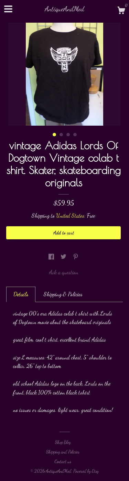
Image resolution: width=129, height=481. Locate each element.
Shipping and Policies (62, 452)
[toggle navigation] (8, 8)
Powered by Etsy (86, 471)
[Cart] (121, 11)
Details (20, 294)
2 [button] (61, 134)
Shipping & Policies (63, 294)
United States (70, 215)
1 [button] (54, 134)
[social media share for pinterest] (75, 256)
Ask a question (63, 272)
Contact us (62, 461)
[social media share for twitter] (64, 256)
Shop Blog (63, 442)
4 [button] (75, 134)
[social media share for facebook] (52, 256)
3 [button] (68, 134)
